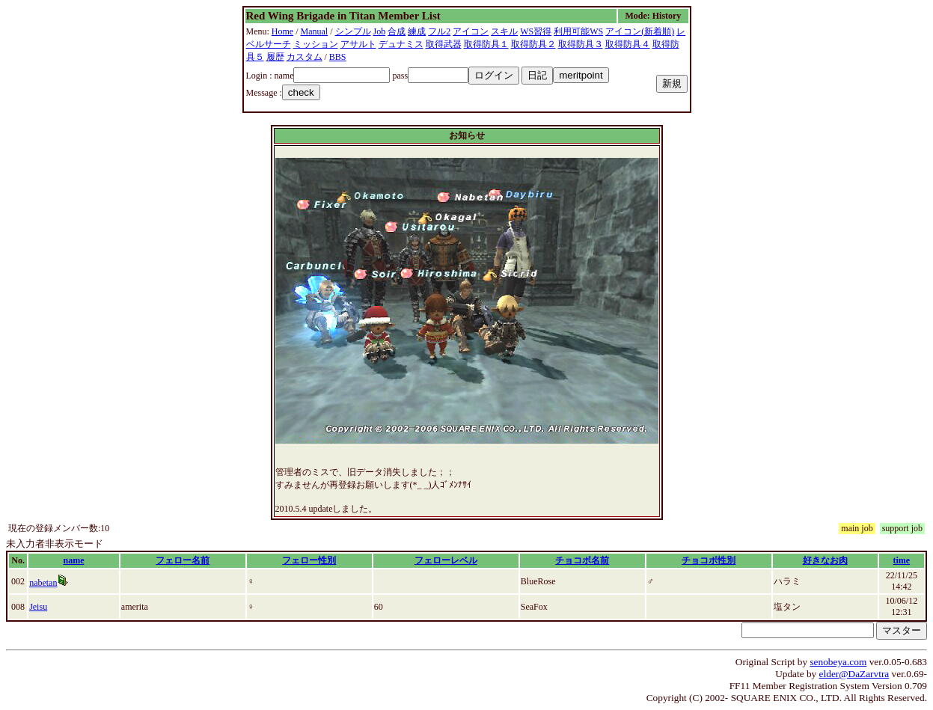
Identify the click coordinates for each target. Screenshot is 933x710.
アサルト (358, 44)
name (73, 560)
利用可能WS (578, 31)
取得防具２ (533, 44)
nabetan (43, 583)
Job (379, 31)
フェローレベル (446, 560)
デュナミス (401, 44)
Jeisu (38, 607)
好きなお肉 (825, 560)
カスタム (304, 57)
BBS (337, 57)
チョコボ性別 (708, 560)
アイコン (471, 31)
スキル (504, 31)
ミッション (315, 44)
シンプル (353, 31)
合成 (397, 31)
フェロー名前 (182, 560)
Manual (314, 31)
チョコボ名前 (582, 560)
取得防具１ (486, 44)
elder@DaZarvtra (854, 673)
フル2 (439, 31)
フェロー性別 (309, 560)
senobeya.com (838, 661)
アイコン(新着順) (639, 31)
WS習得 (535, 31)
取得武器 (444, 44)
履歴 (275, 57)
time (902, 560)
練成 (417, 31)
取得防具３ (580, 44)
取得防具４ (627, 44)
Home (282, 31)
